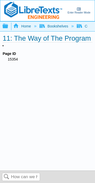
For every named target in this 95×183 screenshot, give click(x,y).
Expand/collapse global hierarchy (8, 26)
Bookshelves (54, 26)
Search (6, 177)
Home (22, 26)
